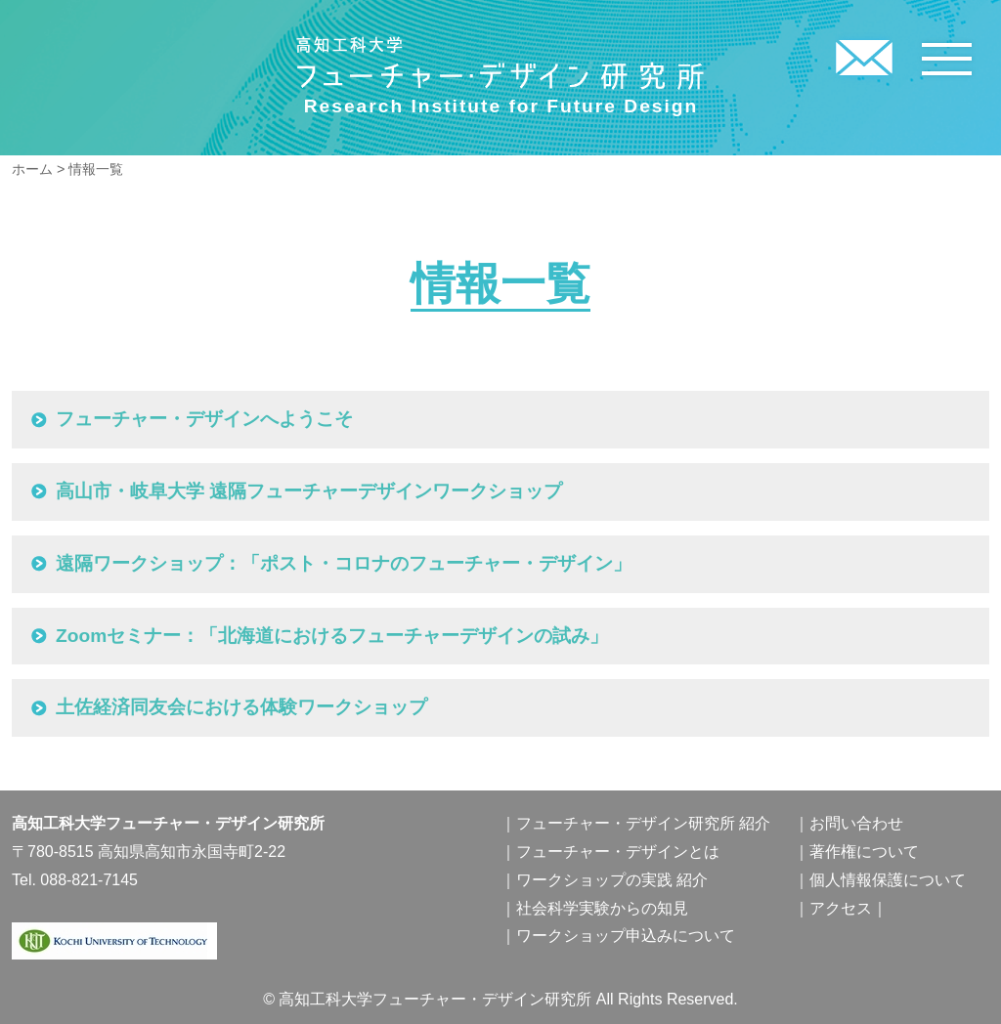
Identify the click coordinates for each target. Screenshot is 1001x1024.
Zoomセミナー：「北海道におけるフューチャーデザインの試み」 (332, 635)
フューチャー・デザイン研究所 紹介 (643, 823)
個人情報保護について (887, 880)
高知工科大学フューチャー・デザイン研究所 (500, 63)
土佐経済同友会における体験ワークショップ (241, 707)
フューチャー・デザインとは (617, 851)
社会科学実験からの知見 (602, 908)
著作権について (864, 851)
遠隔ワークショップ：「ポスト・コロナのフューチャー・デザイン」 (343, 563)
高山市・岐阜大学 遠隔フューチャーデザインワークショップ (309, 491)
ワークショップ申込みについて (625, 935)
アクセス (840, 908)
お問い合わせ (856, 823)
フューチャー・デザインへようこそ (204, 418)
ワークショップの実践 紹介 (612, 880)
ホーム (32, 169)
